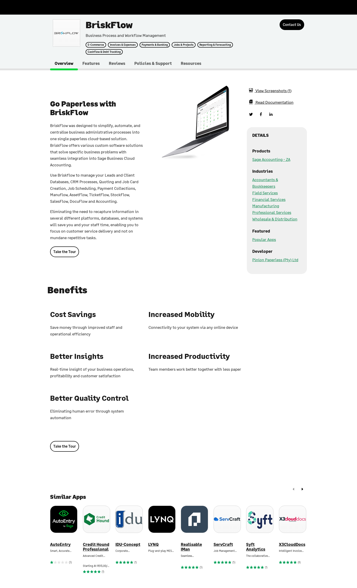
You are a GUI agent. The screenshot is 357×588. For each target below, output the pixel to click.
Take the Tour (64, 251)
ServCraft (223, 544)
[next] (302, 489)
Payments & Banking (155, 44)
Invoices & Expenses (123, 44)
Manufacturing (265, 205)
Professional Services (271, 212)
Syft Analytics (255, 547)
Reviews (117, 63)
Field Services (265, 192)
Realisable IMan (191, 547)
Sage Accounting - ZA (271, 159)
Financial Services (269, 199)
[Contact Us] (292, 24)
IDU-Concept (127, 544)
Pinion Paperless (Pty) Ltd (275, 259)
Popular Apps (264, 239)
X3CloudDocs (292, 544)
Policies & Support (153, 63)
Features (91, 63)
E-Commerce (96, 44)
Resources (191, 63)
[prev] (293, 489)
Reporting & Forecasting (215, 44)
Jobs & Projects (184, 44)
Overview (64, 63)
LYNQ (153, 544)
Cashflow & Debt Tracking (104, 52)
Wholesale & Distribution (274, 218)
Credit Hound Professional (96, 547)
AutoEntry (60, 544)
